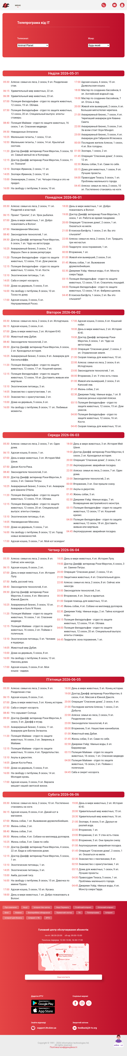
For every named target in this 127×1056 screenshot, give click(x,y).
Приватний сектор (64, 913)
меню (18, 5)
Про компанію (11, 907)
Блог (7, 913)
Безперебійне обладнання (39, 913)
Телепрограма (93, 913)
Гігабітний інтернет (83, 907)
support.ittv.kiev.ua (46, 1028)
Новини (18, 913)
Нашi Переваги (62, 907)
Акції (25, 907)
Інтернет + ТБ (33, 918)
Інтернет (109, 913)
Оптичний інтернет (105, 907)
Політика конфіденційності (63, 1047)
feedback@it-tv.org (87, 1028)
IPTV (48, 918)
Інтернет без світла (42, 907)
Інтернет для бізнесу (13, 918)
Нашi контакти (63, 977)
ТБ (79, 913)
